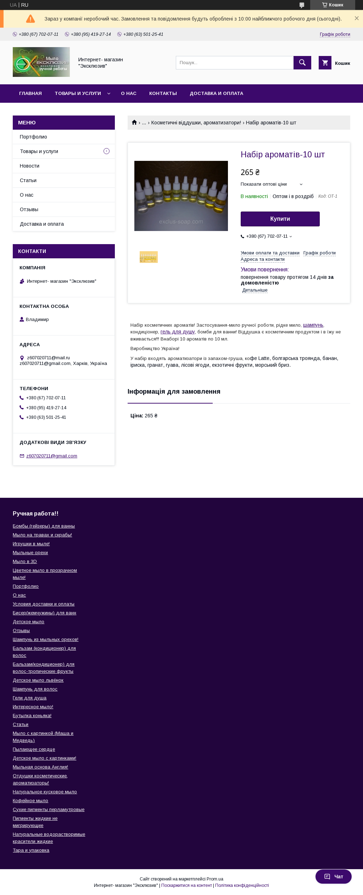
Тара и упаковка (31, 850)
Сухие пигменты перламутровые (48, 809)
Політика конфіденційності (242, 885)
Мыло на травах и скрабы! (42, 534)
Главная (30, 93)
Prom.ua (215, 879)
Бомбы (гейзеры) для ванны (44, 526)
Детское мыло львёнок (38, 680)
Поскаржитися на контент (186, 885)
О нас (128, 93)
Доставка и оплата (216, 93)
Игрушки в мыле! (31, 543)
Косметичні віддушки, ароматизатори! (196, 122)
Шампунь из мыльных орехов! (45, 639)
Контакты (163, 93)
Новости (29, 166)
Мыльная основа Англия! (40, 767)
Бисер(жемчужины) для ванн (44, 612)
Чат (333, 876)
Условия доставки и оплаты (43, 604)
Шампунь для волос (35, 689)
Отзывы (29, 209)
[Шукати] (302, 62)
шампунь (313, 325)
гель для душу (178, 331)
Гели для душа (29, 697)
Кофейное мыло (30, 800)
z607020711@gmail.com (51, 455)
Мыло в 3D (25, 561)
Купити (280, 219)
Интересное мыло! (33, 706)
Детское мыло (28, 621)
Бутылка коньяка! (32, 715)
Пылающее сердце (34, 749)
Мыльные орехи (30, 552)
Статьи (28, 180)
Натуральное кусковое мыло (45, 791)
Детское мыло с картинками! (44, 758)
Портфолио (33, 137)
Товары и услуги (78, 93)
